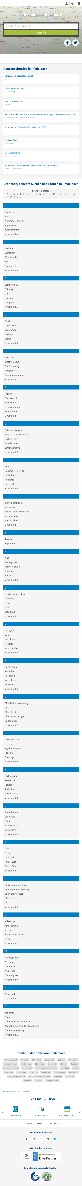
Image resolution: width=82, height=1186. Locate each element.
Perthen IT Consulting (14, 88)
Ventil (7, 938)
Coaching (9, 297)
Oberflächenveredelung (16, 703)
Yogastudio (10, 998)
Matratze (9, 643)
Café (7, 293)
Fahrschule (10, 402)
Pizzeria (8, 743)
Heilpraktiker (11, 484)
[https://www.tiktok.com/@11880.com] (33, 1139)
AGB (50, 1123)
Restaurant (10, 780)
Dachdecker (10, 325)
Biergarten (10, 252)
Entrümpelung (12, 366)
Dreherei (9, 334)
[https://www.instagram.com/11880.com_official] (41, 1139)
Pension (9, 752)
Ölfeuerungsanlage (14, 716)
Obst (7, 707)
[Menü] (79, 3)
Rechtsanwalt (11, 775)
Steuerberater (12, 812)
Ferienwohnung (12, 406)
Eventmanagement (14, 375)
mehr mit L (11, 616)
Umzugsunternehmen (16, 884)
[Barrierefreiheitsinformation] (72, 3)
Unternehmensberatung (17, 889)
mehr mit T (11, 870)
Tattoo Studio (11, 866)
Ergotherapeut (12, 361)
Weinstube (10, 970)
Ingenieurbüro (12, 520)
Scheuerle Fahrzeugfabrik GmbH (19, 75)
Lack (7, 607)
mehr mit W (11, 979)
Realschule (10, 789)
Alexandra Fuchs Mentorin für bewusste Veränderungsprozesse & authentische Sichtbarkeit (41, 114)
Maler (7, 634)
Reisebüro (10, 784)
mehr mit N (11, 688)
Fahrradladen (11, 411)
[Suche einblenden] (60, 3)
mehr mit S (11, 834)
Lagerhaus (10, 611)
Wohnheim (10, 966)
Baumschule (11, 266)
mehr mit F (11, 415)
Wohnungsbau (12, 975)
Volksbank (10, 921)
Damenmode (11, 329)
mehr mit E (11, 379)
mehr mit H (11, 488)
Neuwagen (10, 684)
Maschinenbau (12, 648)
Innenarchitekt (12, 516)
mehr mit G (11, 452)
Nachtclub (10, 675)
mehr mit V (11, 943)
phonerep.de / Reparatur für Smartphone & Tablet (27, 127)
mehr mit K (11, 579)
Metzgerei (9, 630)
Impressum (30, 1123)
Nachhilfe (9, 671)
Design (8, 338)
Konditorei (10, 571)
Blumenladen (11, 257)
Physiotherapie (12, 739)
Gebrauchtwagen (13, 430)
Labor (7, 602)
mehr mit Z (11, 1034)
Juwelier (9, 539)
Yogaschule (10, 993)
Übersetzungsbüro (14, 893)
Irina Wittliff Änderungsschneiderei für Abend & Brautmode (31, 165)
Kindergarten (11, 562)
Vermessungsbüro (14, 934)
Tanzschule (10, 861)
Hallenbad (10, 475)
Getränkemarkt (12, 447)
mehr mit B (11, 270)
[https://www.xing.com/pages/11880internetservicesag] (48, 1139)
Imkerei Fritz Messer (14, 101)
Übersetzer (10, 898)
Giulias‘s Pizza (11, 140)
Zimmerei (9, 1017)
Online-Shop (11, 720)
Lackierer (9, 598)
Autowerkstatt (12, 229)
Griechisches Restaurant (17, 434)
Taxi (7, 848)
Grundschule (11, 443)
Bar (6, 261)
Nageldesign (11, 680)
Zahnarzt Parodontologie (17, 1021)
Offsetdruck (10, 712)
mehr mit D (11, 343)
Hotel (7, 466)
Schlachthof (11, 825)
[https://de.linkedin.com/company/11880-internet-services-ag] (55, 1139)
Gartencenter (11, 438)
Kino (7, 557)
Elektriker (9, 357)
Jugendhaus (11, 543)
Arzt (7, 216)
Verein (8, 930)
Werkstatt (9, 962)
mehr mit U (11, 906)
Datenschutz (41, 1123)
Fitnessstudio (11, 398)
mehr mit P (11, 761)
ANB (55, 1123)
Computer (10, 302)
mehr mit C (11, 306)
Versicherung (11, 925)
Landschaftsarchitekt (15, 594)
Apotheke (9, 212)
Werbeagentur (12, 957)
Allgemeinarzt (12, 225)
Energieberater (12, 370)
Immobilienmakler (14, 502)
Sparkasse (10, 816)
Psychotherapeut (13, 748)
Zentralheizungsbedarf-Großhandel (22, 1025)
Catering (9, 289)
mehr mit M (11, 652)
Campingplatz (12, 284)
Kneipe (8, 575)
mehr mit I (11, 524)
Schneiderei (10, 829)
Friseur (8, 393)
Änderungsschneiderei (16, 220)
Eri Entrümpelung (12, 152)
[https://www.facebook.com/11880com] (26, 1139)
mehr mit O (11, 725)
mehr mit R (11, 797)
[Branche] (41, 26)
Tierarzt (8, 852)
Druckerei (9, 321)
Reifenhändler (12, 793)
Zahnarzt (9, 1012)
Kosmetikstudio (12, 566)
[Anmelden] (66, 3)
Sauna (8, 821)
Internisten (10, 507)
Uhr (6, 902)
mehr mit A (11, 234)
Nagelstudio (11, 666)
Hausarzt (9, 479)
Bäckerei (9, 248)
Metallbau (10, 639)
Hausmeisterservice (14, 470)
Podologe (9, 757)
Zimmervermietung (14, 1030)
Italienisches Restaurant (17, 511)
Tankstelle (10, 857)
